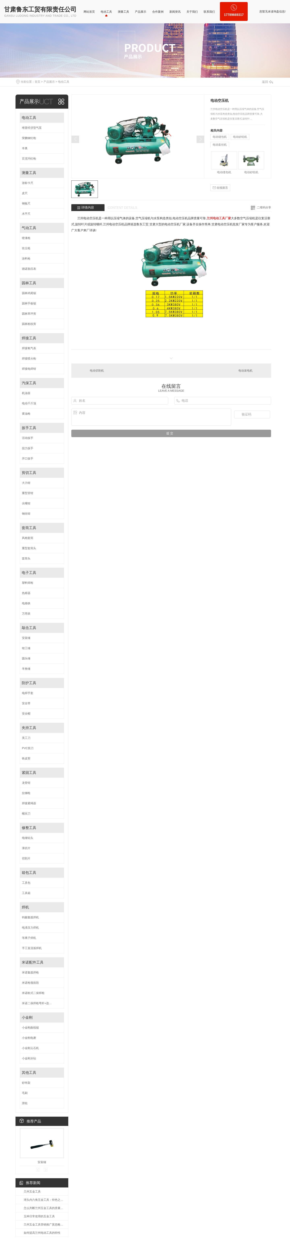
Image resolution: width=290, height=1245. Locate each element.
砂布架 (26, 1082)
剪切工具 (29, 473)
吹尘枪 (26, 248)
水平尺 (26, 213)
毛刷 (25, 1093)
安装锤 (26, 637)
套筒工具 (29, 528)
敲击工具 (29, 628)
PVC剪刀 (27, 748)
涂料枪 (26, 258)
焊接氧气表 (29, 348)
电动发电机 (245, 370)
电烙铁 (26, 603)
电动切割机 (97, 370)
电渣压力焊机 (30, 927)
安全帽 (26, 713)
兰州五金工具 (32, 1191)
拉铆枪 (26, 793)
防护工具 (29, 683)
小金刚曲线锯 (30, 1027)
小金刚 (27, 1017)
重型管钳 (27, 493)
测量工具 (123, 11)
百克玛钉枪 (29, 158)
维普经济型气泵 (32, 127)
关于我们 (192, 11)
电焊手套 (27, 693)
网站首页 (89, 11)
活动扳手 (27, 438)
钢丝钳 (26, 513)
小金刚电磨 (29, 1037)
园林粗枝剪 (29, 323)
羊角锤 (26, 668)
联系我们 (209, 11)
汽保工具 (29, 383)
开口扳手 (27, 458)
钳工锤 (26, 648)
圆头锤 (26, 658)
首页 (37, 81)
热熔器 (26, 593)
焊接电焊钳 (29, 368)
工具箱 (26, 893)
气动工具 (29, 228)
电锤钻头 (27, 837)
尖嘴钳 (26, 503)
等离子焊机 (29, 937)
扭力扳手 (27, 448)
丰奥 (25, 148)
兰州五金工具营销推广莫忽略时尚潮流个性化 (44, 1224)
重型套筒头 (29, 548)
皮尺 (25, 193)
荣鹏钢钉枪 (29, 138)
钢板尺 (26, 203)
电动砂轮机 (240, 136)
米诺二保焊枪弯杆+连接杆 (38, 1003)
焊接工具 (29, 338)
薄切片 (26, 848)
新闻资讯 (175, 11)
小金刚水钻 (29, 1058)
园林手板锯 (29, 303)
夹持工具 (29, 728)
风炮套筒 (27, 538)
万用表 (26, 613)
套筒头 (26, 558)
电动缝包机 (220, 136)
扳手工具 (29, 428)
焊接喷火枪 (29, 358)
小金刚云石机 (30, 1048)
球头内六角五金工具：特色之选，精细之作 (44, 1199)
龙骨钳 (26, 782)
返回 (267, 81)
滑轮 (25, 1103)
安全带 (26, 703)
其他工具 (29, 1073)
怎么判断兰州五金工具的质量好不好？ (44, 1208)
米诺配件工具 (33, 962)
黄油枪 (26, 413)
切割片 (26, 858)
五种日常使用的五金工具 (39, 1216)
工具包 (26, 882)
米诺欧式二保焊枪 (33, 993)
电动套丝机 (220, 144)
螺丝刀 (26, 813)
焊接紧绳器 (29, 803)
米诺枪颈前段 (30, 982)
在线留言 (220, 187)
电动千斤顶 (29, 403)
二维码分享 (264, 207)
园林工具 (29, 283)
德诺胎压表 (29, 268)
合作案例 (158, 11)
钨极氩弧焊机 (30, 917)
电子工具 (29, 573)
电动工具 (106, 11)
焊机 (25, 907)
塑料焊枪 (27, 582)
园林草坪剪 (29, 313)
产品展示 (140, 11)
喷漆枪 (26, 238)
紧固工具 (29, 773)
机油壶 (26, 393)
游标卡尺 (27, 182)
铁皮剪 (26, 758)
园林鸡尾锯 (29, 293)
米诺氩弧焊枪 (30, 972)
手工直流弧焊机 (32, 948)
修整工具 (29, 828)
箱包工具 (29, 873)
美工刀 (26, 737)
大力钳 (26, 482)
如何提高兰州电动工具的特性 (42, 1232)
